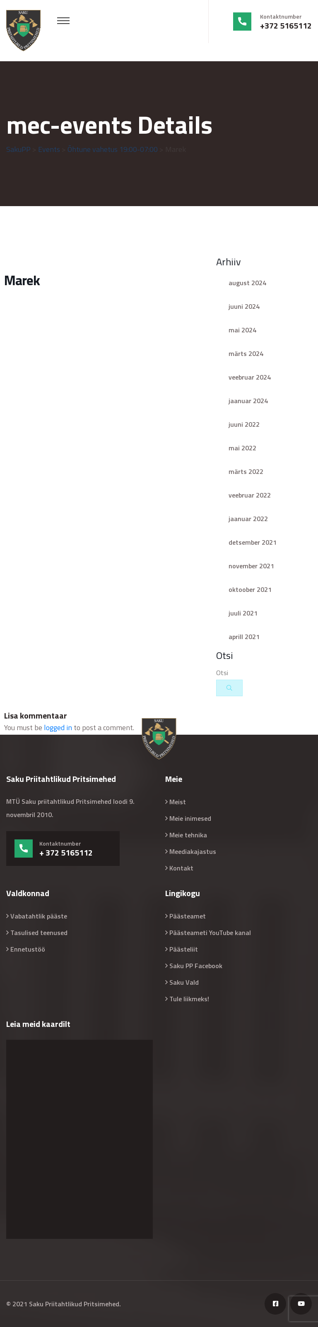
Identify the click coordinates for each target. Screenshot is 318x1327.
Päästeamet (187, 916)
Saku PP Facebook (195, 966)
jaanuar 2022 (248, 519)
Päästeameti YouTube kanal (210, 933)
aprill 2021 (244, 637)
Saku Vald (184, 982)
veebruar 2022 (250, 495)
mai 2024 (242, 330)
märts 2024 (246, 353)
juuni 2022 (244, 424)
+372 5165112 (286, 26)
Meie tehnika (188, 835)
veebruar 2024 (250, 377)
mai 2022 (242, 448)
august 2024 (247, 283)
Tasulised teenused (38, 933)
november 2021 (251, 566)
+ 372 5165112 (66, 853)
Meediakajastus (192, 851)
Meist (177, 802)
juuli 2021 (243, 613)
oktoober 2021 (250, 589)
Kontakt (181, 868)
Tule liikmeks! (189, 999)
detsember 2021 (253, 542)
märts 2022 (246, 471)
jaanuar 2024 (248, 401)
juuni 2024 (244, 306)
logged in (58, 727)
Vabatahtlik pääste (38, 916)
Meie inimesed (190, 818)
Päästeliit (183, 949)
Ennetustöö (27, 949)
